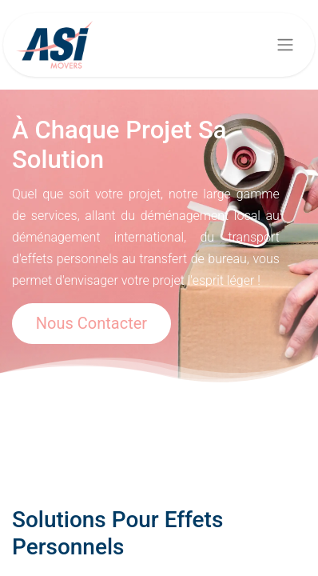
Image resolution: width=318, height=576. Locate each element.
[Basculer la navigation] (285, 45)
